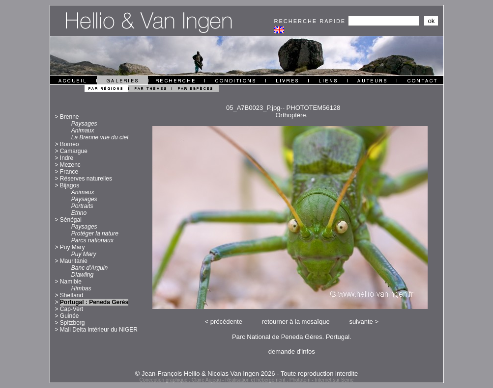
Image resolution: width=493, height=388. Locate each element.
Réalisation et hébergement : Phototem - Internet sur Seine (289, 380)
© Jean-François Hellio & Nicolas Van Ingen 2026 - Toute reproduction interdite (246, 373)
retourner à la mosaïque (296, 321)
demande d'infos (291, 351)
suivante (361, 321)
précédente (226, 321)
